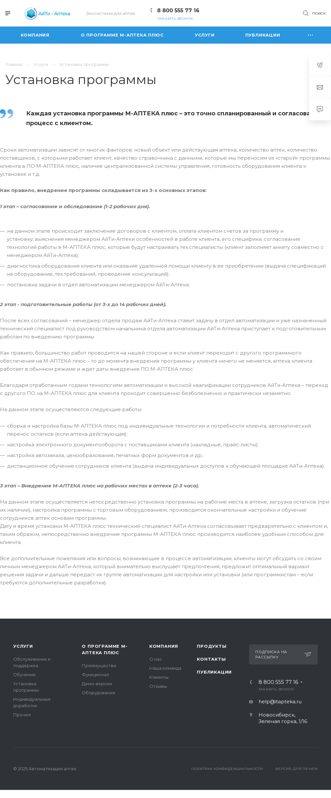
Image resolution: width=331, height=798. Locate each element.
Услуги (23, 646)
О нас (155, 659)
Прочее (22, 714)
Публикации (214, 672)
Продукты (211, 646)
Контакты (211, 659)
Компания (163, 646)
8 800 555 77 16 (178, 10)
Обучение (24, 674)
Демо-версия (97, 683)
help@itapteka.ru (280, 701)
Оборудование (98, 692)
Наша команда (165, 668)
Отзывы (158, 686)
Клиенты (158, 677)
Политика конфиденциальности (227, 769)
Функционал (95, 674)
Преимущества (99, 665)
